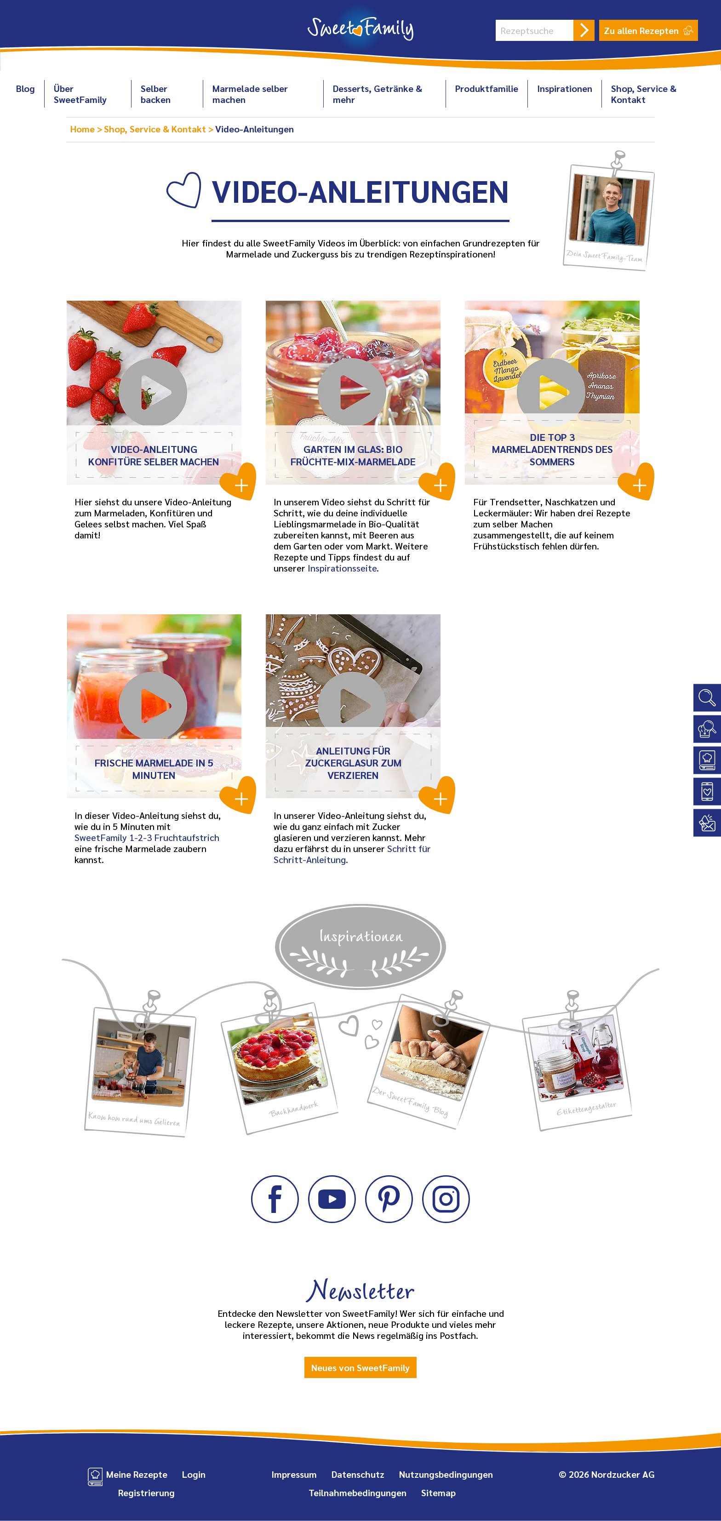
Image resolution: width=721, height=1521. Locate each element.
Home (83, 129)
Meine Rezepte (136, 1474)
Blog (25, 88)
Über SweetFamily (80, 93)
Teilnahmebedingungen (357, 1492)
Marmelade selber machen (250, 93)
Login (194, 1474)
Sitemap (438, 1492)
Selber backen (156, 93)
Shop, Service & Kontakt (643, 93)
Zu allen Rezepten (648, 30)
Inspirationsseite (342, 568)
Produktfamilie (486, 88)
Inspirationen (564, 88)
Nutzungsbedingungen (446, 1474)
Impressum (294, 1474)
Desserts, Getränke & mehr (377, 93)
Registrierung (146, 1492)
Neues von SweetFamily (360, 1367)
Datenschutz (358, 1474)
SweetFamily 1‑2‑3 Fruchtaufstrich (146, 837)
